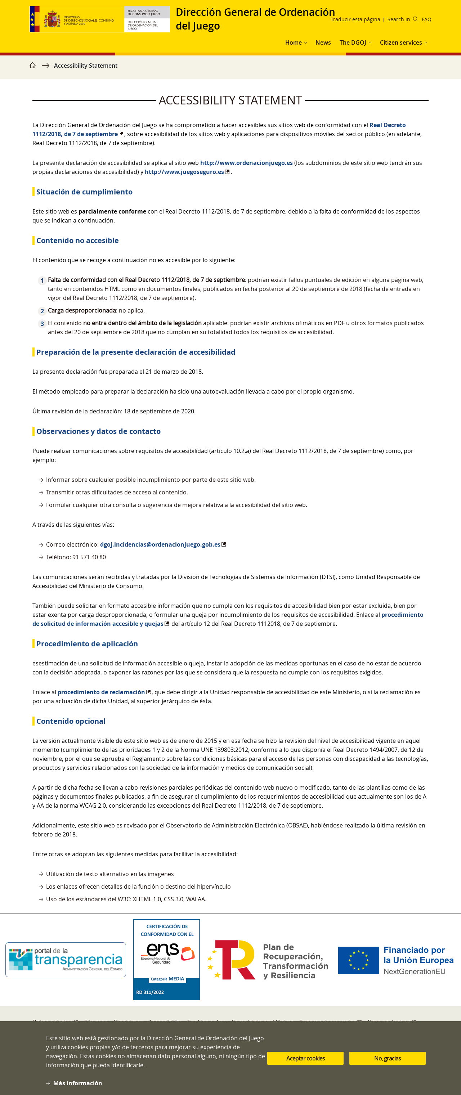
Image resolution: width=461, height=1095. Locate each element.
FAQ (426, 19)
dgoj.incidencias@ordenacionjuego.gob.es (160, 544)
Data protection (389, 1022)
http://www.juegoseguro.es (184, 172)
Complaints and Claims (262, 1022)
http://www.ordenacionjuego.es (246, 163)
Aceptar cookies (305, 1065)
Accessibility (164, 1022)
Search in (403, 19)
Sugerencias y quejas (327, 1022)
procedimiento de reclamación (101, 692)
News (323, 42)
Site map (96, 1022)
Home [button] (293, 42)
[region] (230, 69)
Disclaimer (128, 1022)
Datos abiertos (52, 1022)
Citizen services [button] (401, 42)
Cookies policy (206, 1022)
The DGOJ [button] (353, 42)
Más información (77, 1090)
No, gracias (387, 1065)
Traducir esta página (355, 19)
